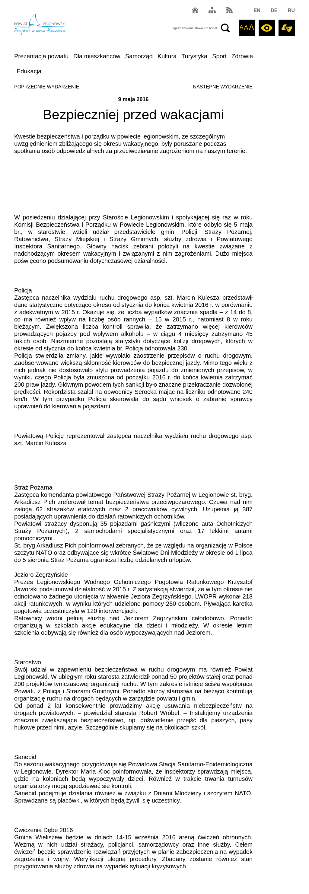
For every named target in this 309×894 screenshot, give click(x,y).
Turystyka (194, 56)
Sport (219, 56)
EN (257, 10)
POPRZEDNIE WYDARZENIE (46, 86)
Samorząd (139, 56)
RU (291, 10)
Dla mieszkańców (96, 56)
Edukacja (29, 71)
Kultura (167, 56)
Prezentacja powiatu (41, 56)
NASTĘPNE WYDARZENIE (223, 86)
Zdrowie (242, 56)
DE (274, 10)
